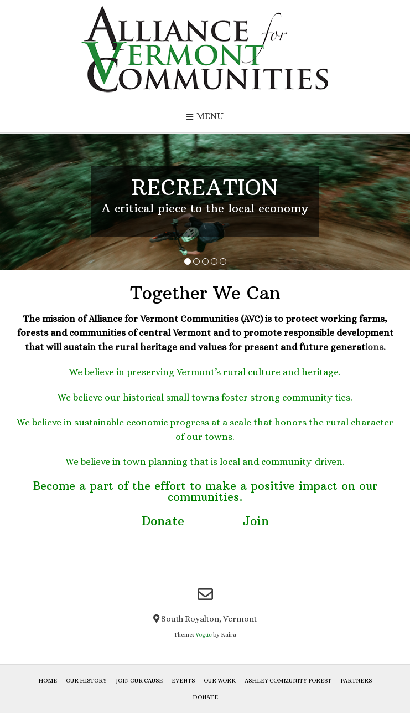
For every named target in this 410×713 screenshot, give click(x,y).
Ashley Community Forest (288, 680)
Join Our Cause (139, 680)
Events (183, 680)
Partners (356, 680)
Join (255, 521)
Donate (163, 521)
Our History (86, 680)
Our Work (220, 680)
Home (47, 680)
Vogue (203, 634)
